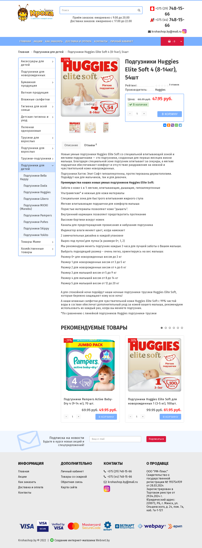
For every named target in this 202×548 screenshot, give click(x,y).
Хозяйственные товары (32, 250)
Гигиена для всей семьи (34, 108)
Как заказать (54, 41)
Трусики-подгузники (36, 158)
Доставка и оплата (78, 41)
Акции (38, 41)
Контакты (100, 41)
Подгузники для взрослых (32, 149)
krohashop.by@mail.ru (167, 31)
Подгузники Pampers (37, 215)
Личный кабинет (121, 41)
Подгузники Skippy (36, 228)
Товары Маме (31, 242)
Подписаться (156, 439)
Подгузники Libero (36, 198)
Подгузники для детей (48, 52)
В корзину (169, 114)
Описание (71, 145)
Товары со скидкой (74, 476)
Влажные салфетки (35, 99)
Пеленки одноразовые (31, 129)
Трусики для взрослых (30, 139)
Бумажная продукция (29, 84)
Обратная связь (72, 482)
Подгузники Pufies (35, 222)
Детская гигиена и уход (35, 118)
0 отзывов (174, 84)
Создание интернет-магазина (75, 540)
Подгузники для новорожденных (33, 73)
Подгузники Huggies (37, 192)
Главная (25, 41)
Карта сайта (69, 487)
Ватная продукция (34, 92)
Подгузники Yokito (35, 235)
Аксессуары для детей (32, 63)
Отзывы (90, 145)
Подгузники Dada (35, 185)
